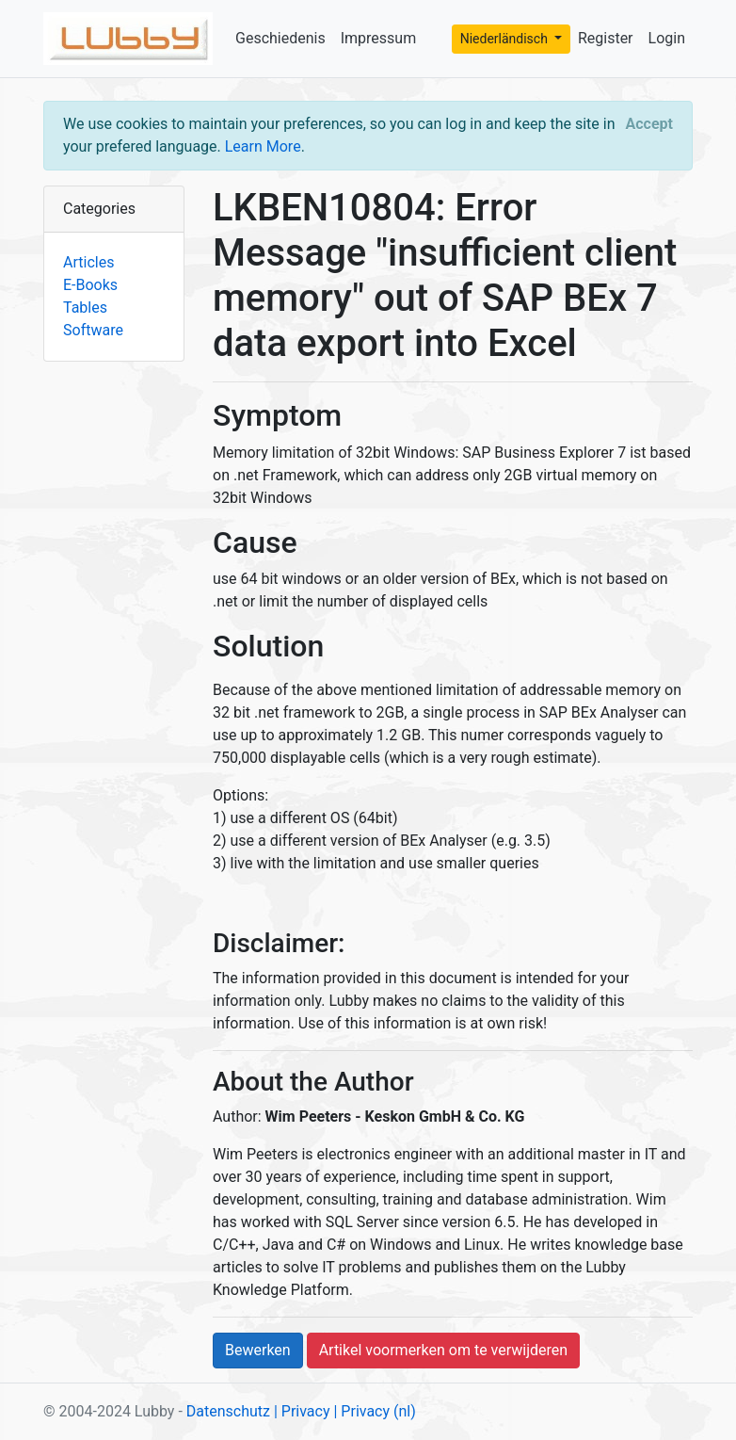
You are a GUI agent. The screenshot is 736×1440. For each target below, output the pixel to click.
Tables (85, 307)
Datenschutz (228, 1411)
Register (605, 38)
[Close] (649, 124)
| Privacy (302, 1411)
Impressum (379, 38)
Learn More (263, 146)
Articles (88, 262)
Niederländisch (506, 38)
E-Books (90, 285)
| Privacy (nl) (374, 1411)
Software (93, 330)
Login (666, 38)
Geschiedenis (280, 38)
